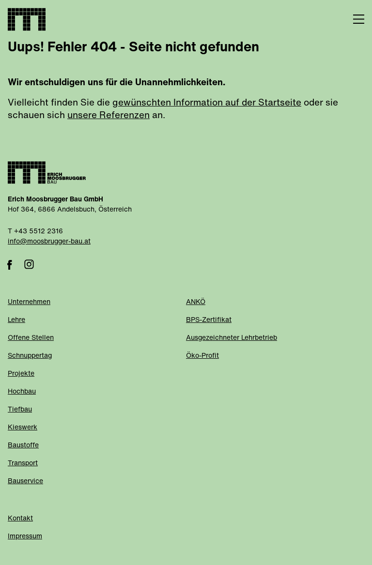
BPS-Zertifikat (209, 320)
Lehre (16, 320)
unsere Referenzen (108, 116)
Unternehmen (29, 302)
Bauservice (25, 481)
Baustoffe (23, 445)
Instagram (29, 264)
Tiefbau (20, 409)
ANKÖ (195, 302)
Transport (23, 463)
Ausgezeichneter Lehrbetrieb (231, 338)
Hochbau (22, 392)
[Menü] (352, 19)
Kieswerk (22, 427)
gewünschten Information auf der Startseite (206, 103)
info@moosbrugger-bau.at (49, 241)
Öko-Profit (202, 356)
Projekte (21, 374)
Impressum (25, 536)
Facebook (9, 264)
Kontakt (20, 518)
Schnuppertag (30, 356)
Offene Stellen (31, 338)
